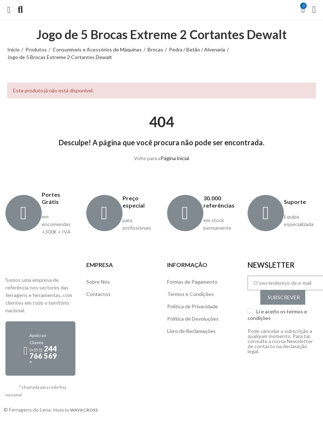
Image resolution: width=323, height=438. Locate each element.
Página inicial (175, 158)
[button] (40, 348)
